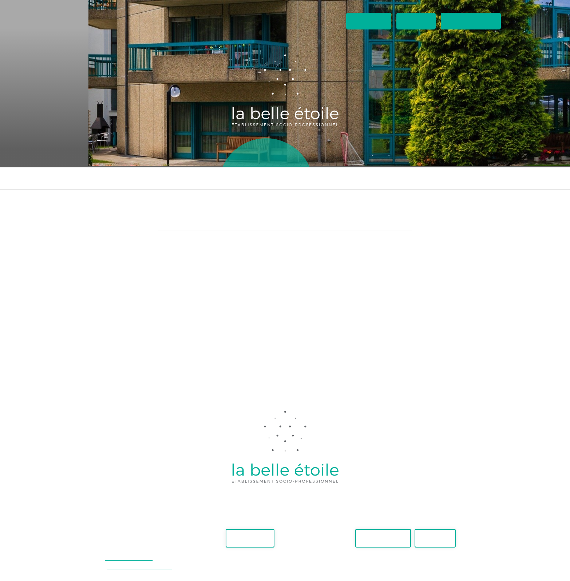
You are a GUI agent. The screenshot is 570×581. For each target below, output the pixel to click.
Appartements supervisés (211, 178)
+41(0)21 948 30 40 (129, 558)
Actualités (369, 21)
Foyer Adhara (142, 178)
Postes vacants (383, 538)
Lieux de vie (266, 154)
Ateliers (215, 154)
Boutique (318, 154)
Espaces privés (471, 21)
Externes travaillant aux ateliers (373, 178)
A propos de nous (381, 154)
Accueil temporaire (462, 178)
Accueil (171, 154)
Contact (416, 21)
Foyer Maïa (94, 178)
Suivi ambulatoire (286, 178)
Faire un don (250, 538)
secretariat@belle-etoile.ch (139, 567)
